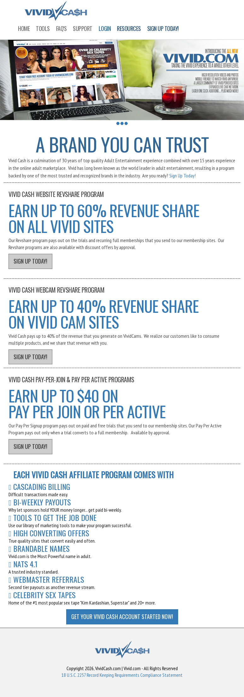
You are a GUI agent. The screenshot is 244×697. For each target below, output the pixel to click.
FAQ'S (61, 28)
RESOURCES (129, 28)
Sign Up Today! (182, 175)
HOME (24, 28)
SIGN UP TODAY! (163, 28)
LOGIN (105, 28)
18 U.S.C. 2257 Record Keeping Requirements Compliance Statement (122, 675)
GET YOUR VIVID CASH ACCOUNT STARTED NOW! (122, 616)
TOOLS (43, 28)
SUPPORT (82, 28)
